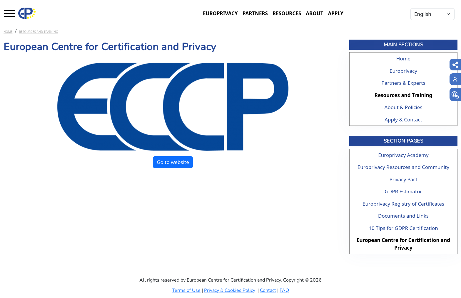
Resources (287, 13)
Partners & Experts (403, 82)
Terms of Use (186, 290)
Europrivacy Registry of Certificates (403, 203)
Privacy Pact (403, 179)
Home (8, 32)
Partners (255, 13)
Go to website (173, 162)
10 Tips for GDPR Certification (403, 228)
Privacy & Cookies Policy (229, 290)
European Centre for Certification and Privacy (403, 244)
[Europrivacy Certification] (27, 13)
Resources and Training (38, 32)
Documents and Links (403, 215)
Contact (268, 290)
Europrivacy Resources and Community (403, 167)
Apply (335, 13)
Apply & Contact (403, 119)
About (314, 13)
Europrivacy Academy (403, 155)
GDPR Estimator (403, 191)
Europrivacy (220, 13)
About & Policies (403, 107)
